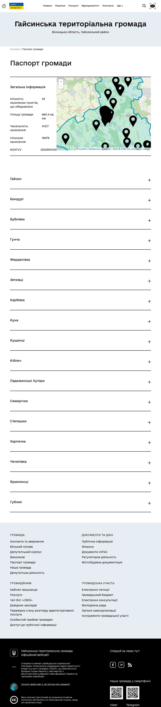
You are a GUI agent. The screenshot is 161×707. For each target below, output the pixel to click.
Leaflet (81, 149)
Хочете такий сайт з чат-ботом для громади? (45, 684)
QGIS (115, 149)
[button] (105, 121)
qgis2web (106, 149)
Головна (15, 49)
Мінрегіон (94, 149)
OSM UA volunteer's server (135, 149)
